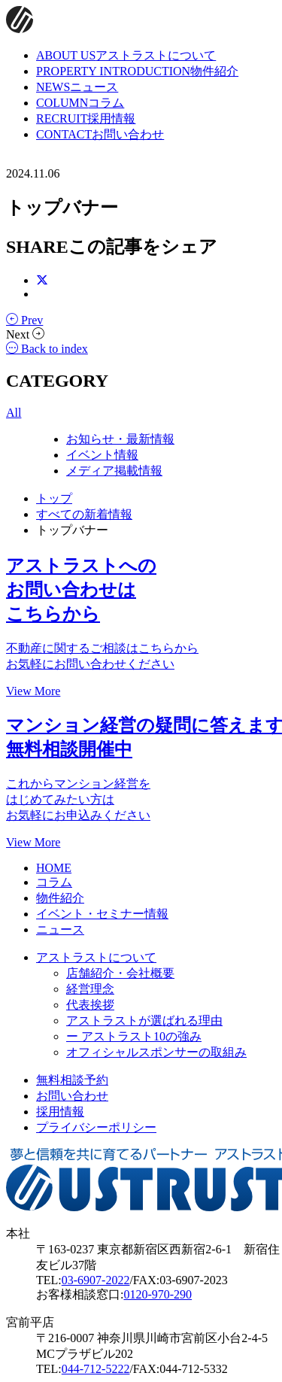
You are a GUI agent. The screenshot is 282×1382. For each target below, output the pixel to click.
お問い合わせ (72, 1095)
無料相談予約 (72, 1080)
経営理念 (90, 989)
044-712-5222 (96, 1368)
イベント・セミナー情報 (102, 913)
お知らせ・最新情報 (120, 439)
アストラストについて (96, 957)
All (13, 412)
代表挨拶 (90, 1004)
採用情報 (60, 1111)
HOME (53, 867)
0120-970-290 (157, 1294)
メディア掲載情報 (114, 470)
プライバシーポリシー (96, 1127)
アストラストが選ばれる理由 (144, 1020)
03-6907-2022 (96, 1280)
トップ (54, 498)
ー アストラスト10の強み (134, 1036)
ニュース (60, 929)
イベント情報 (102, 454)
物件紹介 (60, 897)
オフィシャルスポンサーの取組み (156, 1052)
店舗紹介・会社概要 (120, 973)
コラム (54, 882)
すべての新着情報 (84, 514)
